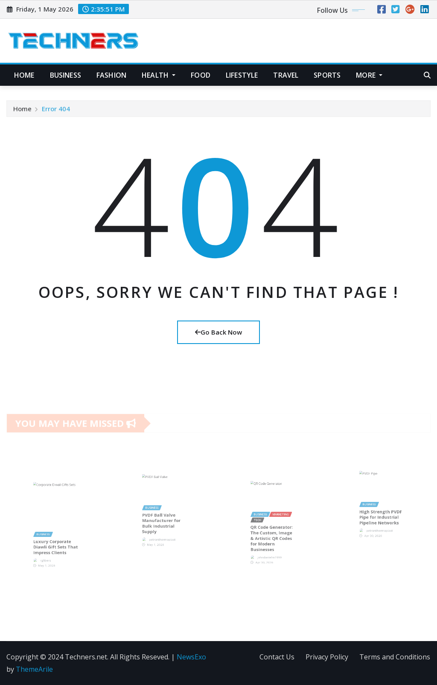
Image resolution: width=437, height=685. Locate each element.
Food (200, 75)
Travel (285, 75)
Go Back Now (218, 332)
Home (24, 75)
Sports (327, 75)
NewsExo (191, 657)
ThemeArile (34, 669)
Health (158, 75)
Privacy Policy (327, 657)
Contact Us (276, 657)
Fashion (111, 75)
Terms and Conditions (394, 657)
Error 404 (56, 111)
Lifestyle (242, 75)
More (369, 75)
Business (65, 75)
